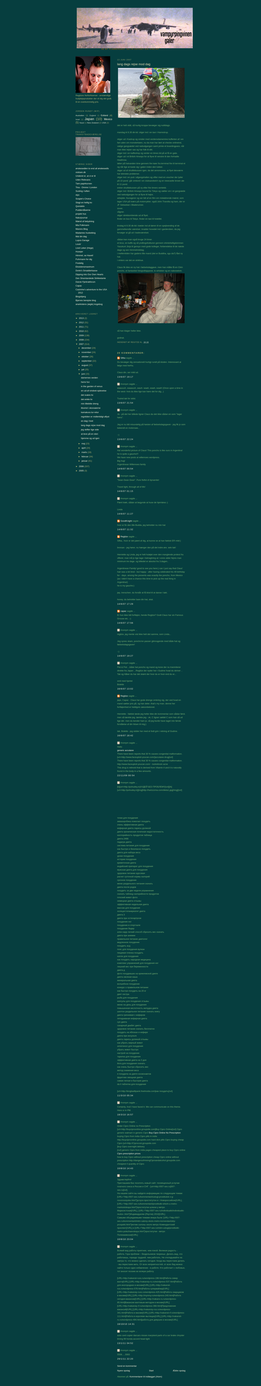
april (84, 448)
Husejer (79, 251)
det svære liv (87, 395)
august (85, 365)
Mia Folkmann (82, 225)
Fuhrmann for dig (84, 259)
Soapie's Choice (83, 198)
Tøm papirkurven (84, 183)
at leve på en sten (89, 434)
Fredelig (79, 263)
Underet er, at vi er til (86, 176)
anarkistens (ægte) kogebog (89, 304)
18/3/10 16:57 (125, 1114)
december (87, 348)
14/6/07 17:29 (125, 604)
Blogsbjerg (81, 296)
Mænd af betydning (85, 221)
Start (151, 1370)
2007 (81, 344)
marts (85, 452)
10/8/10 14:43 (125, 1168)
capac (123, 611)
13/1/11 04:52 (125, 1343)
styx (77, 195)
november (87, 352)
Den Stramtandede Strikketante (91, 278)
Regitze (124, 536)
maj (84, 443)
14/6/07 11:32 (125, 529)
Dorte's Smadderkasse (86, 270)
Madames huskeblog (86, 233)
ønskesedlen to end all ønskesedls (92, 168)
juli (83, 369)
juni (84, 374)
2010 (81, 331)
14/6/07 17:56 (125, 623)
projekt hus (81, 214)
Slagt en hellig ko (84, 202)
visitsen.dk (81, 172)
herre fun (85, 382)
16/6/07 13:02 (125, 689)
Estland (104, 115)
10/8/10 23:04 (125, 1239)
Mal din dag (81, 236)
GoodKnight (126, 521)
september (87, 361)
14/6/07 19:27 (125, 656)
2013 (81, 318)
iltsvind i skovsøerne (90, 408)
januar (85, 461)
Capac (79, 285)
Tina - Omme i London (86, 187)
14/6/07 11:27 (125, 514)
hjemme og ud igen (90, 438)
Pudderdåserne (83, 210)
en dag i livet (87, 421)
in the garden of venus (91, 386)
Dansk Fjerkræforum (85, 282)
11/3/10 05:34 (125, 1095)
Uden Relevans (83, 179)
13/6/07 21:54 (125, 403)
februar (85, 456)
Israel (78, 119)
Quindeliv (80, 206)
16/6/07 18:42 (125, 735)
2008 (81, 340)
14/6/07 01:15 (125, 491)
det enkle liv (86, 399)
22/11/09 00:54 (126, 775)
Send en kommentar (127, 1366)
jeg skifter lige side (90, 429)
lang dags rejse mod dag (93, 425)
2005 (81, 470)
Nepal (81, 123)
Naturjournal (81, 217)
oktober (85, 356)
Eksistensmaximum (85, 266)
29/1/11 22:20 (125, 1359)
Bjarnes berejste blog (86, 300)
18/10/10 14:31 (126, 1324)
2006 (81, 466)
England (93, 115)
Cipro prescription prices (128, 1153)
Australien (80, 115)
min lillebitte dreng (89, 403)
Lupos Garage (82, 240)
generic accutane (125, 750)
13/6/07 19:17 (125, 377)
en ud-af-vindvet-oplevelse (93, 390)
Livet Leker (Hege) (84, 248)
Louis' (78, 244)
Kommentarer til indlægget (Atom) (146, 1376)
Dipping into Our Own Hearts (89, 274)
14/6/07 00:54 (125, 468)
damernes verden (89, 377)
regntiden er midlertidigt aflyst (95, 416)
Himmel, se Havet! (84, 255)
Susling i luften (83, 191)
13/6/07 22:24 (125, 439)
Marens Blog (82, 229)
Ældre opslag (179, 1370)
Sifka (123, 358)
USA (104, 123)
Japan (89, 119)
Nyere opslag (123, 1370)
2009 (81, 335)
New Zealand (93, 123)
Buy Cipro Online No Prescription (165, 1132)
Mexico (108, 119)
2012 (81, 322)
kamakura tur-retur (90, 412)
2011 (81, 327)
